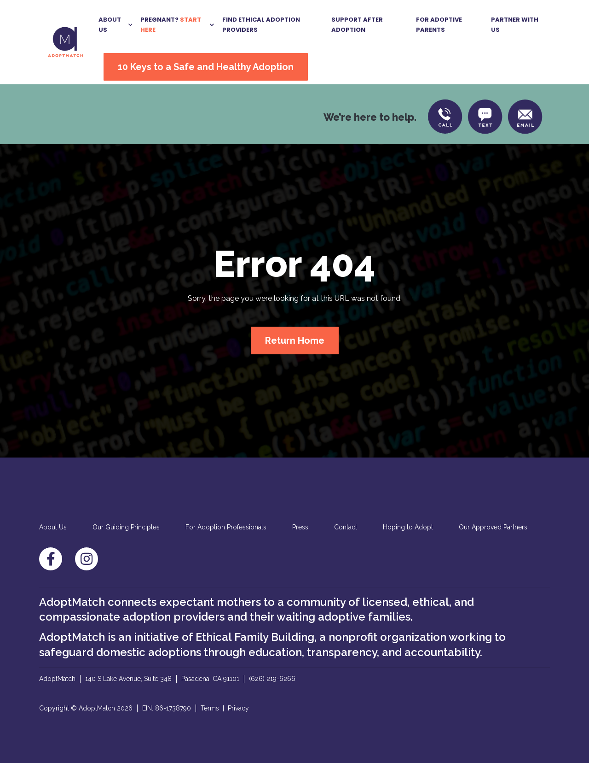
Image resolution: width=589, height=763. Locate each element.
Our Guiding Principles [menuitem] (126, 527)
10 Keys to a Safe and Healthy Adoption (206, 66)
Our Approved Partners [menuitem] (493, 527)
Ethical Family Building (255, 637)
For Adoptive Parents (439, 24)
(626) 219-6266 (272, 678)
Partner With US (514, 24)
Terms (210, 708)
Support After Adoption (357, 24)
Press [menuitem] (300, 527)
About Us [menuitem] (53, 527)
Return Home (294, 340)
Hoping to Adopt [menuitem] (408, 527)
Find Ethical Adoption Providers (261, 24)
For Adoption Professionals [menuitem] (225, 527)
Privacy (238, 708)
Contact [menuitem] (345, 527)
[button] (115, 24)
